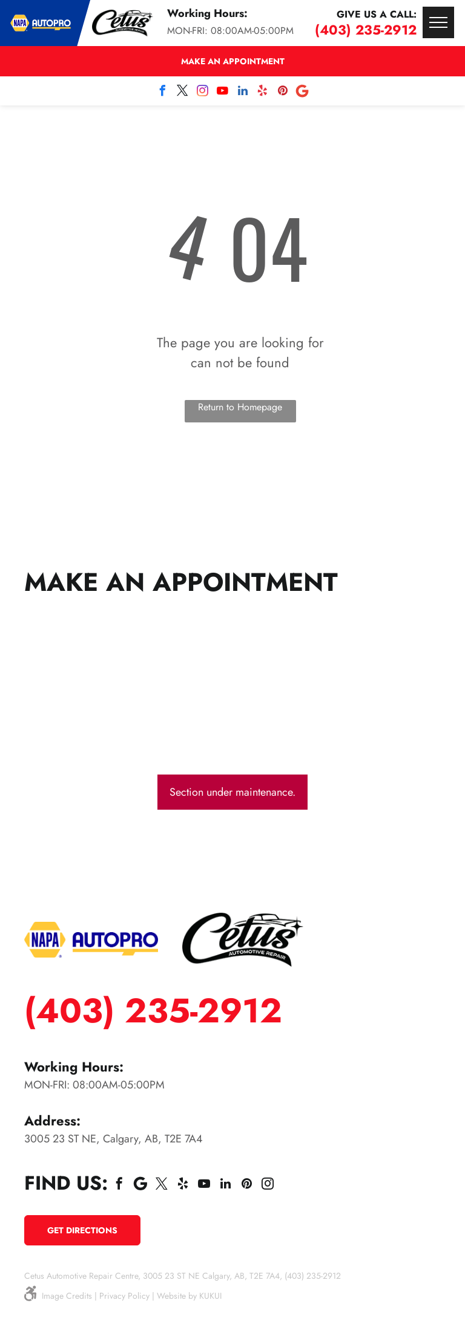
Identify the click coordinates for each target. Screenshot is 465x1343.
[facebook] (162, 92)
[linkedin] (242, 92)
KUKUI (210, 1296)
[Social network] (302, 92)
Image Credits (67, 1296)
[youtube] (222, 92)
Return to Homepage (240, 407)
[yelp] (262, 92)
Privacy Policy (124, 1296)
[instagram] (202, 92)
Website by (177, 1296)
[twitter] (182, 92)
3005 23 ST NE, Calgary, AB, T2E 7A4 (113, 1139)
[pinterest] (282, 92)
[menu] (438, 22)
